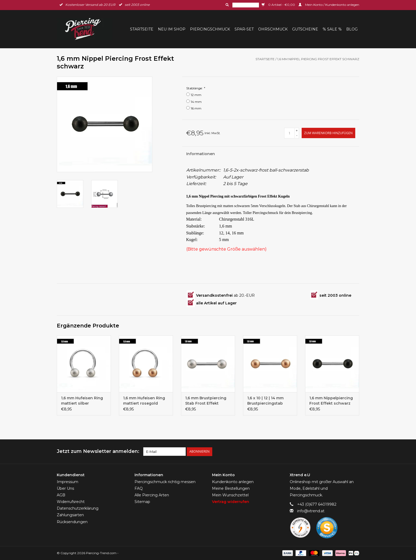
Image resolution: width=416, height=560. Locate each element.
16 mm (196, 108)
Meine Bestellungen (231, 488)
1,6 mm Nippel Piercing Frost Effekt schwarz (318, 59)
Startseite (141, 29)
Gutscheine (305, 29)
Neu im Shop (171, 29)
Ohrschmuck (273, 29)
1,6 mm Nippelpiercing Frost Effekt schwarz (331, 401)
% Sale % (332, 29)
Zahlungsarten (70, 515)
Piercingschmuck (210, 29)
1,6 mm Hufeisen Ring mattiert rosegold (144, 401)
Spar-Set (244, 29)
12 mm (196, 95)
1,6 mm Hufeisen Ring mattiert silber (82, 401)
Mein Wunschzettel (230, 494)
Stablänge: (195, 88)
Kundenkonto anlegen (233, 481)
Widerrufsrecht (71, 501)
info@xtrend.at (310, 511)
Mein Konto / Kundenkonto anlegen (328, 5)
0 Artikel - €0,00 (279, 5)
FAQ (139, 488)
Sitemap (142, 501)
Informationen (200, 153)
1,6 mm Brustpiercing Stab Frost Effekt (205, 401)
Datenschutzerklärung (77, 508)
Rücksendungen (72, 521)
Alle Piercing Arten (152, 494)
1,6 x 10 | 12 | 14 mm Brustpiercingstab (265, 401)
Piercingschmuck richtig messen (165, 481)
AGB (61, 494)
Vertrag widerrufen (230, 501)
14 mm (196, 102)
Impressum (67, 481)
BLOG (352, 29)
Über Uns (65, 488)
